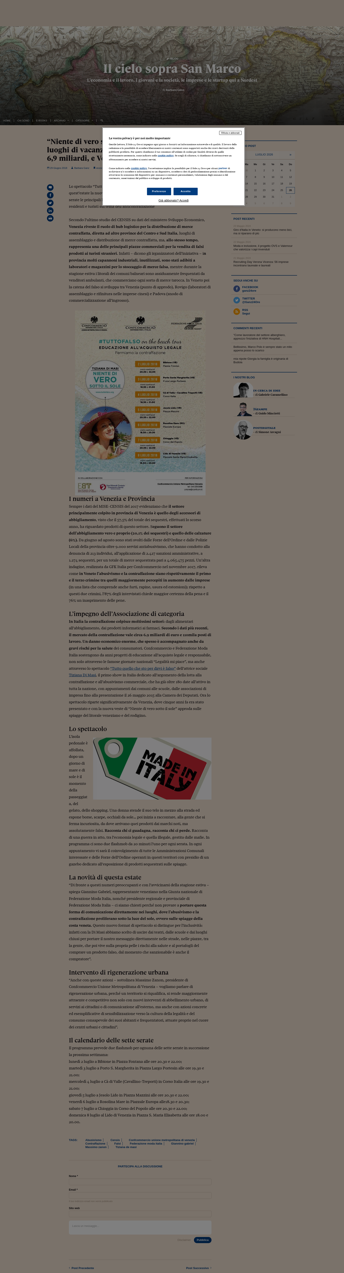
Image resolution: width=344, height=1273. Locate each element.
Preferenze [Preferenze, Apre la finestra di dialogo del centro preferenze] (159, 191)
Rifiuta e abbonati (230, 133)
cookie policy (166, 155)
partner (223, 168)
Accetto (186, 191)
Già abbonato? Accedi (174, 200)
